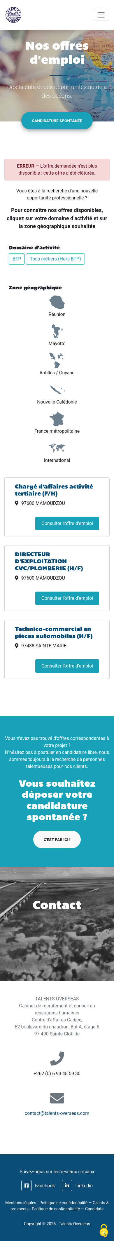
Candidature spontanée (57, 120)
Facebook (38, 1185)
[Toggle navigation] (101, 15)
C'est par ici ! (57, 839)
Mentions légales (20, 1202)
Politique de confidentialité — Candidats (68, 1209)
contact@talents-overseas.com (57, 1113)
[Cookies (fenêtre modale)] (104, 1231)
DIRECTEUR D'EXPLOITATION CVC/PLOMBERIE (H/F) (49, 562)
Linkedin (77, 1185)
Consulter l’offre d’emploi (67, 523)
